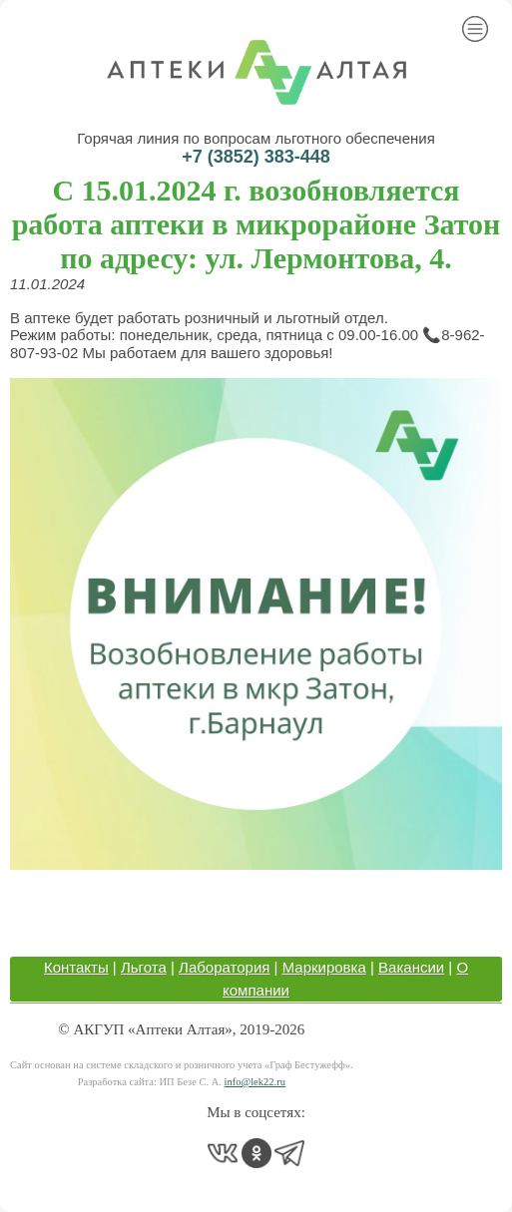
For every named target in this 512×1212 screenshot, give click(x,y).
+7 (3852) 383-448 (256, 157)
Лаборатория (224, 967)
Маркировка (324, 967)
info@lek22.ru (255, 1081)
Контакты (76, 967)
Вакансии (411, 967)
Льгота (144, 967)
